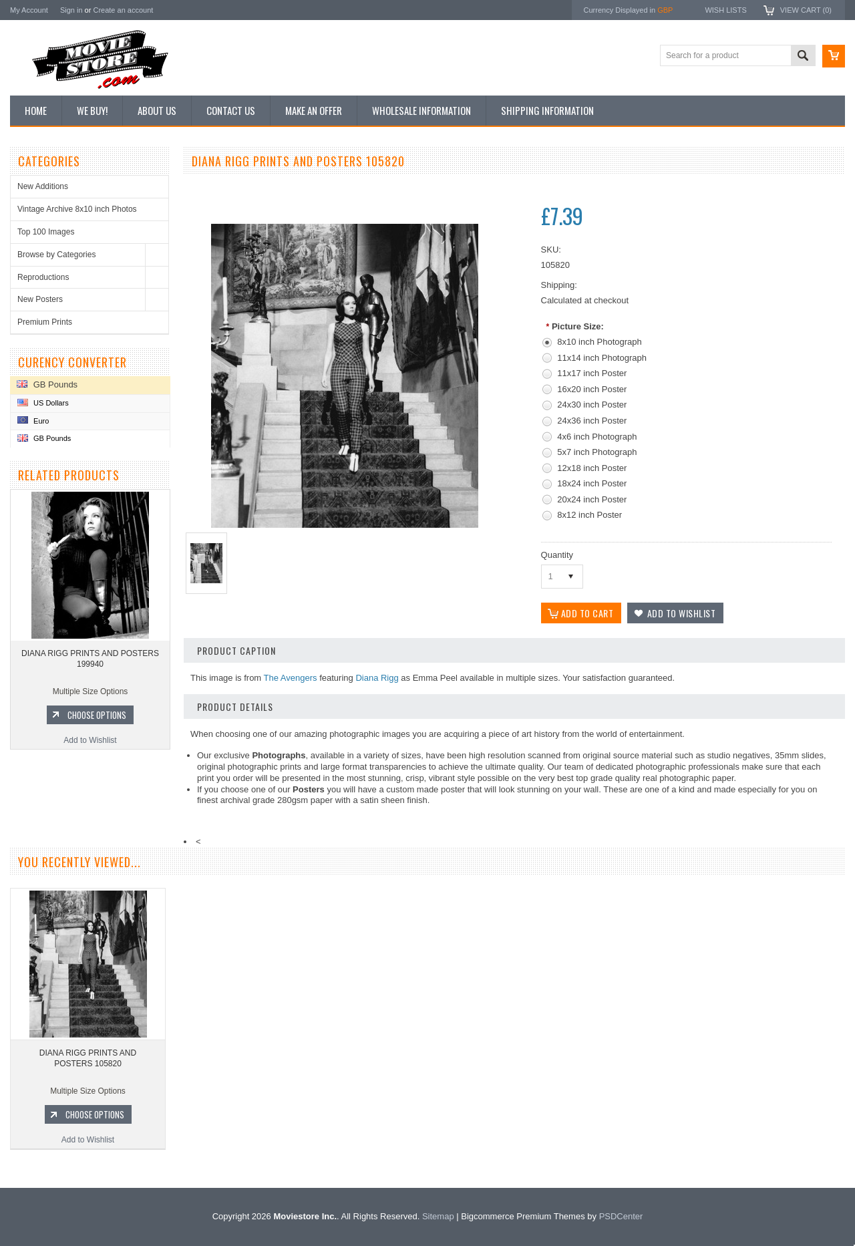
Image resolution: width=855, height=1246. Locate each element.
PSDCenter (621, 1216)
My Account (29, 10)
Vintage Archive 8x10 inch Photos (77, 209)
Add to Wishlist (89, 740)
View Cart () (806, 10)
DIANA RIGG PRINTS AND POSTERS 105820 (87, 1058)
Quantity (557, 555)
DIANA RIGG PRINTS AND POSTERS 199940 (90, 659)
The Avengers (290, 678)
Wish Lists (725, 10)
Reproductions (43, 277)
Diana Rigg (376, 678)
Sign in (71, 10)
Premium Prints (44, 322)
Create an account (123, 10)
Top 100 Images (45, 232)
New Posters (40, 299)
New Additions (42, 186)
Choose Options (96, 715)
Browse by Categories (56, 254)
